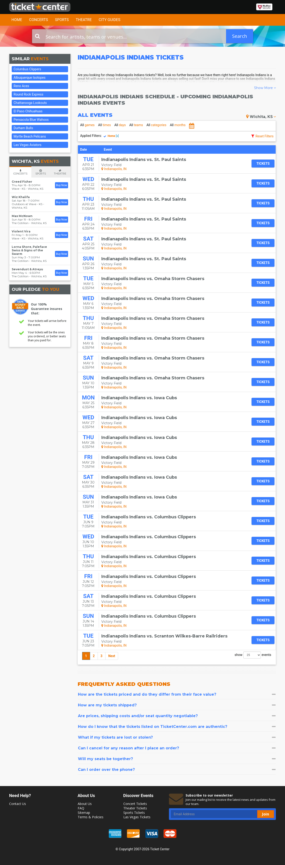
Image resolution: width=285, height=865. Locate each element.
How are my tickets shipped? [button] (177, 705)
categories (156, 125)
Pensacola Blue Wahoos (31, 119)
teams (136, 125)
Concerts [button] (38, 20)
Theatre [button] (84, 20)
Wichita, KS (261, 116)
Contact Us (17, 803)
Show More (265, 88)
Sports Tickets (134, 812)
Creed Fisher (22, 181)
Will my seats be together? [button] (177, 759)
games (87, 125)
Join (265, 814)
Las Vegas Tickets (136, 817)
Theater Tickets (135, 808)
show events (253, 655)
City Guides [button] (110, 20)
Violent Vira (21, 231)
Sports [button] (62, 20)
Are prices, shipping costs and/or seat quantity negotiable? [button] (177, 716)
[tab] (177, 694)
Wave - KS (18, 188)
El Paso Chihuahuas (28, 111)
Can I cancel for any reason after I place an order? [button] (177, 748)
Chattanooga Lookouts (30, 103)
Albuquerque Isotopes (29, 77)
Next (111, 656)
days (120, 125)
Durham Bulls (23, 128)
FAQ (81, 808)
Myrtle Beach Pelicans (30, 136)
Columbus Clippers (27, 69)
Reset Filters (265, 136)
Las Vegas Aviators (27, 145)
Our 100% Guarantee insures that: (46, 308)
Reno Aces (21, 86)
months (178, 125)
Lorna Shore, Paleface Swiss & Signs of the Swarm (29, 250)
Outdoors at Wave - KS (27, 204)
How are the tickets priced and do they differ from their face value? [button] (177, 694)
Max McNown (22, 216)
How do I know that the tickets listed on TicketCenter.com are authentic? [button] (177, 726)
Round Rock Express (28, 94)
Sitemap (84, 812)
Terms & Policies (90, 817)
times (104, 125)
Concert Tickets (135, 803)
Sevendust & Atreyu (27, 269)
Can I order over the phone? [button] (177, 769)
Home (16, 20)
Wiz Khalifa (21, 197)
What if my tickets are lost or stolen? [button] (177, 737)
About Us (85, 803)
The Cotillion (20, 223)
